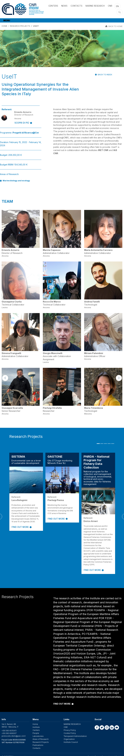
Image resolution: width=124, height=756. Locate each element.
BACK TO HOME (115, 26)
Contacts (76, 5)
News (64, 5)
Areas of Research (41, 739)
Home (35, 724)
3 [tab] (105, 443)
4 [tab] (109, 443)
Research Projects (20, 26)
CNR (110, 5)
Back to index (105, 74)
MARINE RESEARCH (95, 5)
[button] (97, 727)
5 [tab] (112, 443)
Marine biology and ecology (16, 180)
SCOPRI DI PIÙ (23, 122)
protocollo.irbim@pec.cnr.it (13, 736)
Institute (36, 727)
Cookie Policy (70, 733)
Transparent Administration (75, 736)
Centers (53, 5)
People (36, 733)
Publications (38, 745)
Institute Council (71, 742)
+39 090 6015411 (9, 730)
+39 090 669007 (9, 733)
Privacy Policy (70, 730)
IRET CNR (103, 150)
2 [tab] (101, 443)
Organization (69, 739)
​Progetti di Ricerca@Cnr (26, 132)
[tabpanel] (26, 491)
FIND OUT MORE (22, 527)
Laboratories (38, 736)
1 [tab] (98, 443)
